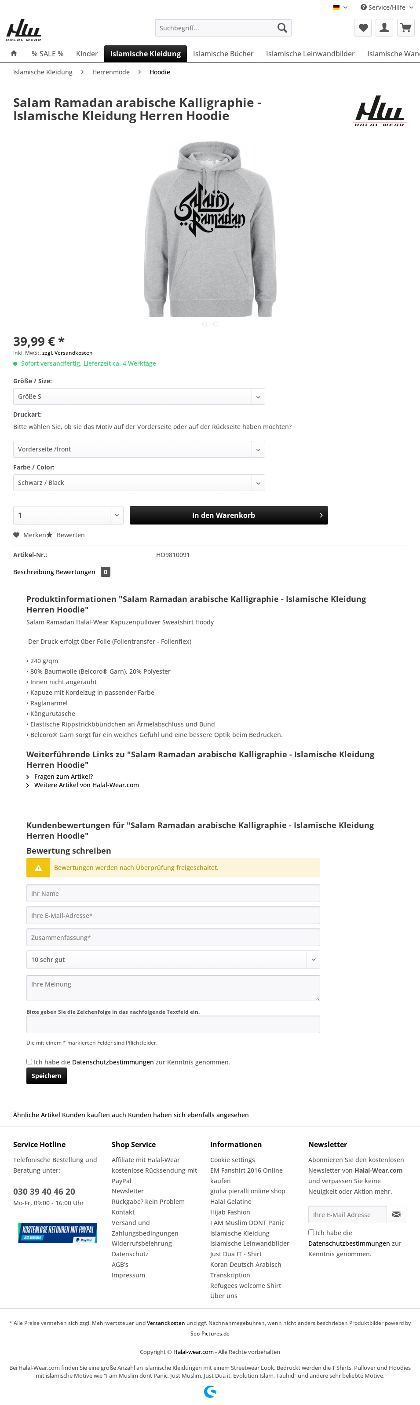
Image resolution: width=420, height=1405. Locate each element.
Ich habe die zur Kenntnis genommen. (132, 1062)
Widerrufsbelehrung (142, 1243)
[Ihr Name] (173, 893)
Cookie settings (232, 1160)
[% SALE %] (48, 53)
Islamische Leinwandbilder (249, 1243)
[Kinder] (87, 53)
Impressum (128, 1275)
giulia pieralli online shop (247, 1191)
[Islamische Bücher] (223, 53)
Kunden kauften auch (94, 1115)
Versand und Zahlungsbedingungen (145, 1227)
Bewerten (65, 535)
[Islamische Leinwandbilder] (310, 53)
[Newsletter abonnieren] (396, 1214)
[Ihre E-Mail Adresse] (347, 1214)
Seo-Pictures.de (210, 1333)
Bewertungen (83, 572)
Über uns (223, 1295)
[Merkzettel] (363, 28)
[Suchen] (282, 28)
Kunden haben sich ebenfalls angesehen (188, 1115)
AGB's (120, 1264)
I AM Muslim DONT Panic (247, 1222)
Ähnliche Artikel (36, 1115)
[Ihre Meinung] (173, 988)
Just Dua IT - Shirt (236, 1254)
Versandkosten (166, 1323)
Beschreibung (33, 572)
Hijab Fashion (230, 1212)
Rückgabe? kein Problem (148, 1201)
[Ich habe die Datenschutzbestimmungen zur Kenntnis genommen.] (29, 1061)
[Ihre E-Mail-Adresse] (173, 915)
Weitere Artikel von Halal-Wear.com (82, 785)
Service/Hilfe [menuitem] (384, 7)
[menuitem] (223, 32)
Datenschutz (130, 1254)
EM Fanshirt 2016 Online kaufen (246, 1175)
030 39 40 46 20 (44, 1191)
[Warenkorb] (406, 28)
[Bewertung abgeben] (173, 959)
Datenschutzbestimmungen (113, 1062)
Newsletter (128, 1191)
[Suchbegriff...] (223, 28)
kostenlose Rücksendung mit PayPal (154, 1175)
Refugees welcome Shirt (245, 1285)
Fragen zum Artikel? (59, 776)
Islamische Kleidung (240, 1233)
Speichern (47, 1075)
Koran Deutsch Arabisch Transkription (245, 1269)
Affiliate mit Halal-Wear (146, 1160)
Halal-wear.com (193, 1352)
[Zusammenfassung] (173, 937)
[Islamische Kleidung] (145, 53)
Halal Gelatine (231, 1201)
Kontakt (123, 1212)
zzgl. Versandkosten (67, 352)
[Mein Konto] (384, 28)
